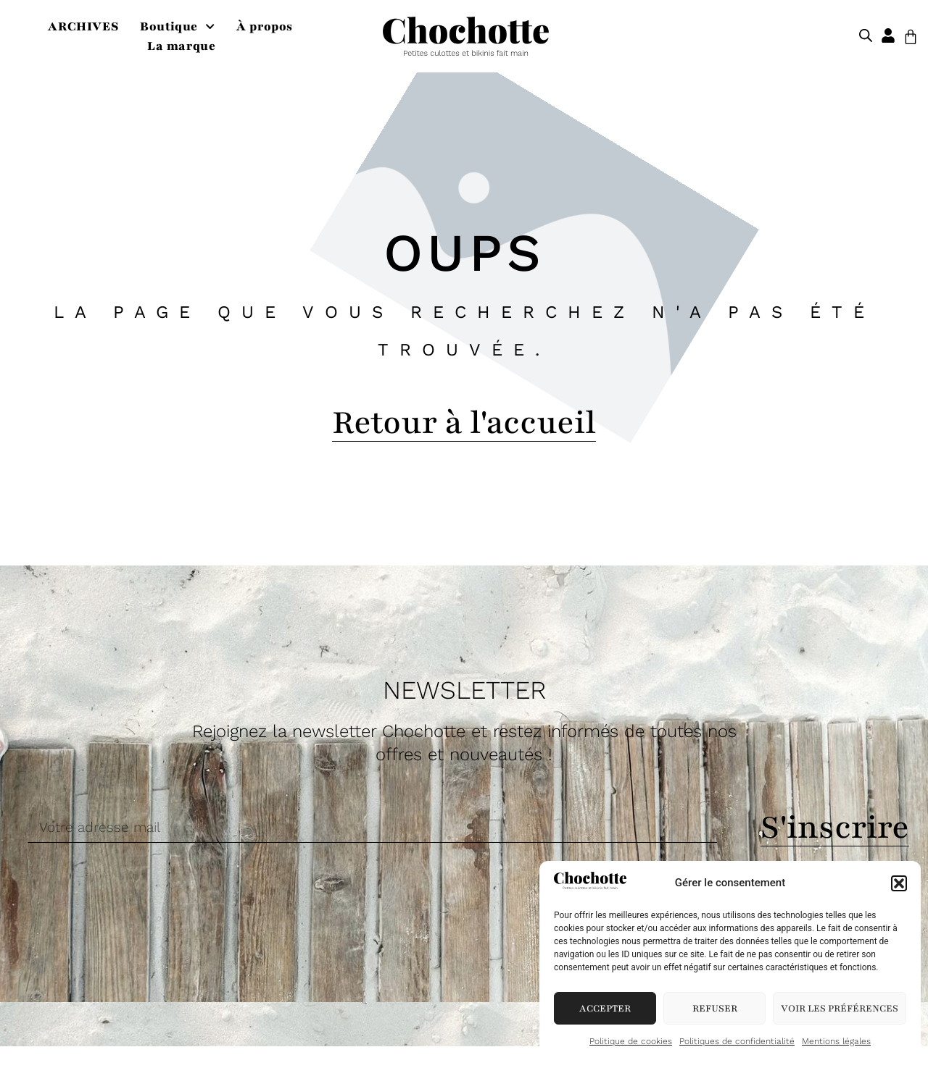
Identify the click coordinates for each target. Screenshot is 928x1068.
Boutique (177, 26)
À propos (264, 26)
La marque (181, 46)
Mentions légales (836, 1041)
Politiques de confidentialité (737, 1041)
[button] (899, 883)
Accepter (605, 1008)
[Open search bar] (865, 36)
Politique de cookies (630, 1041)
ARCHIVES (83, 26)
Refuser (714, 1008)
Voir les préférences (839, 1008)
